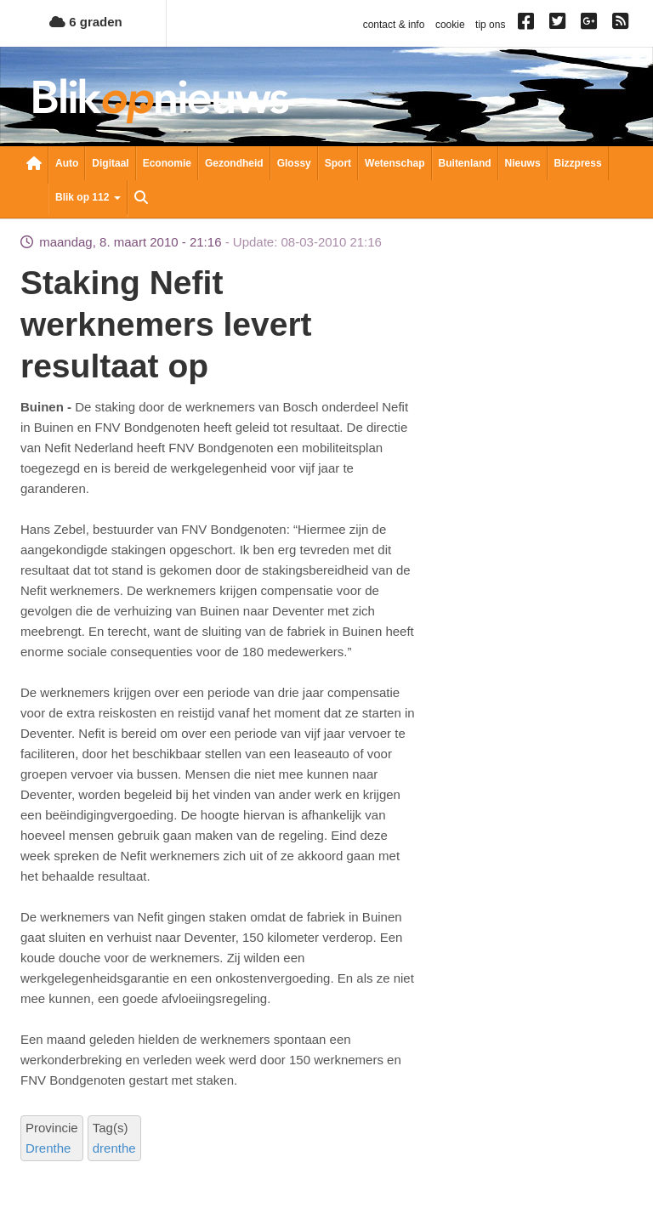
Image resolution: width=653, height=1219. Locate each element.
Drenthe (48, 1148)
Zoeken (141, 199)
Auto (66, 163)
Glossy (294, 163)
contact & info (394, 25)
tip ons (490, 25)
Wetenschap (394, 163)
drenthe (114, 1148)
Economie (167, 163)
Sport (338, 163)
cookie (450, 25)
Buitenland (465, 163)
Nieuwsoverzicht (34, 165)
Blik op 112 (88, 197)
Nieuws (523, 163)
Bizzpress (578, 163)
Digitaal (110, 163)
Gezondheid (234, 163)
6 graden (85, 21)
